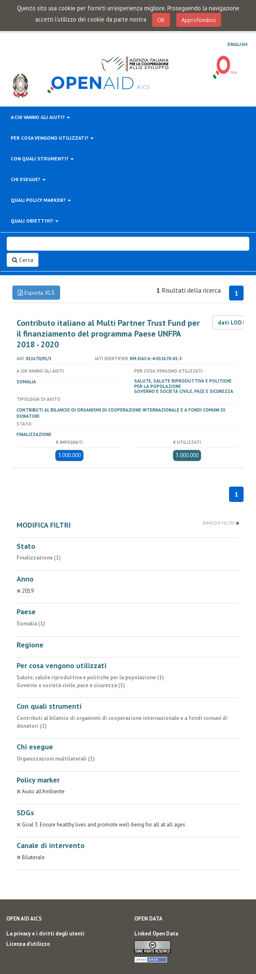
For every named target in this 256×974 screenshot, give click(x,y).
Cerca (22, 260)
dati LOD (233, 322)
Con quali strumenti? (42, 158)
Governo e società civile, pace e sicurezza (183, 391)
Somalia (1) (31, 623)
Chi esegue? (28, 179)
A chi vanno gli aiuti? (40, 117)
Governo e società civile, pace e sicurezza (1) (71, 685)
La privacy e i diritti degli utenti (45, 933)
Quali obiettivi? (34, 221)
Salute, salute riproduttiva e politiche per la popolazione (183, 383)
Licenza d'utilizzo (28, 943)
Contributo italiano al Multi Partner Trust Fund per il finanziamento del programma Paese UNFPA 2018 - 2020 (108, 333)
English (237, 44)
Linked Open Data (156, 933)
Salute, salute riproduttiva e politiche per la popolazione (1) (90, 677)
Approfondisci (198, 20)
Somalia (26, 382)
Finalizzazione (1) (39, 557)
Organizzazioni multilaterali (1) (56, 758)
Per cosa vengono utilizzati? (52, 138)
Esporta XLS (36, 292)
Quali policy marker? (41, 200)
